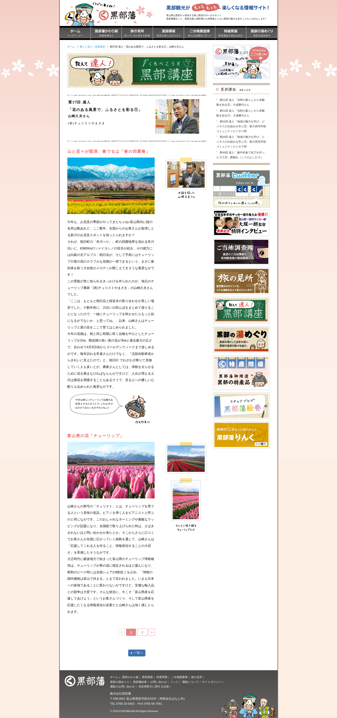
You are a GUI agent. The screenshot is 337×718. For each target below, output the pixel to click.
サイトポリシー (211, 682)
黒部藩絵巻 (140, 682)
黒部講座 (147, 677)
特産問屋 (161, 677)
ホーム (114, 677)
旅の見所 (196, 677)
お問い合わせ (158, 682)
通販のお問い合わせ (122, 686)
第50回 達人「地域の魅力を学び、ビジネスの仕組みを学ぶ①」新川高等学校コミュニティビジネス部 (241, 141)
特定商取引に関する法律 (154, 686)
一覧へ (138, 652)
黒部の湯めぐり (119, 682)
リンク (174, 682)
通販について (190, 682)
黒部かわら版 (130, 677)
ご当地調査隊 (179, 677)
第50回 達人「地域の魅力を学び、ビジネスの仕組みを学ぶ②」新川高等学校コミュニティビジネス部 (241, 126)
